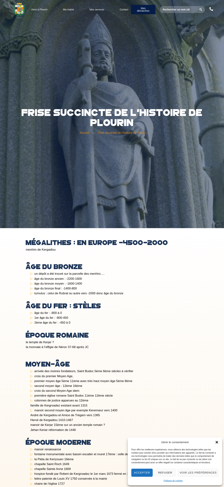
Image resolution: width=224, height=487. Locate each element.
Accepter (142, 472)
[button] (217, 442)
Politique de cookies (173, 480)
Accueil (84, 132)
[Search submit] (201, 9)
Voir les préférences (198, 472)
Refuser (165, 472)
